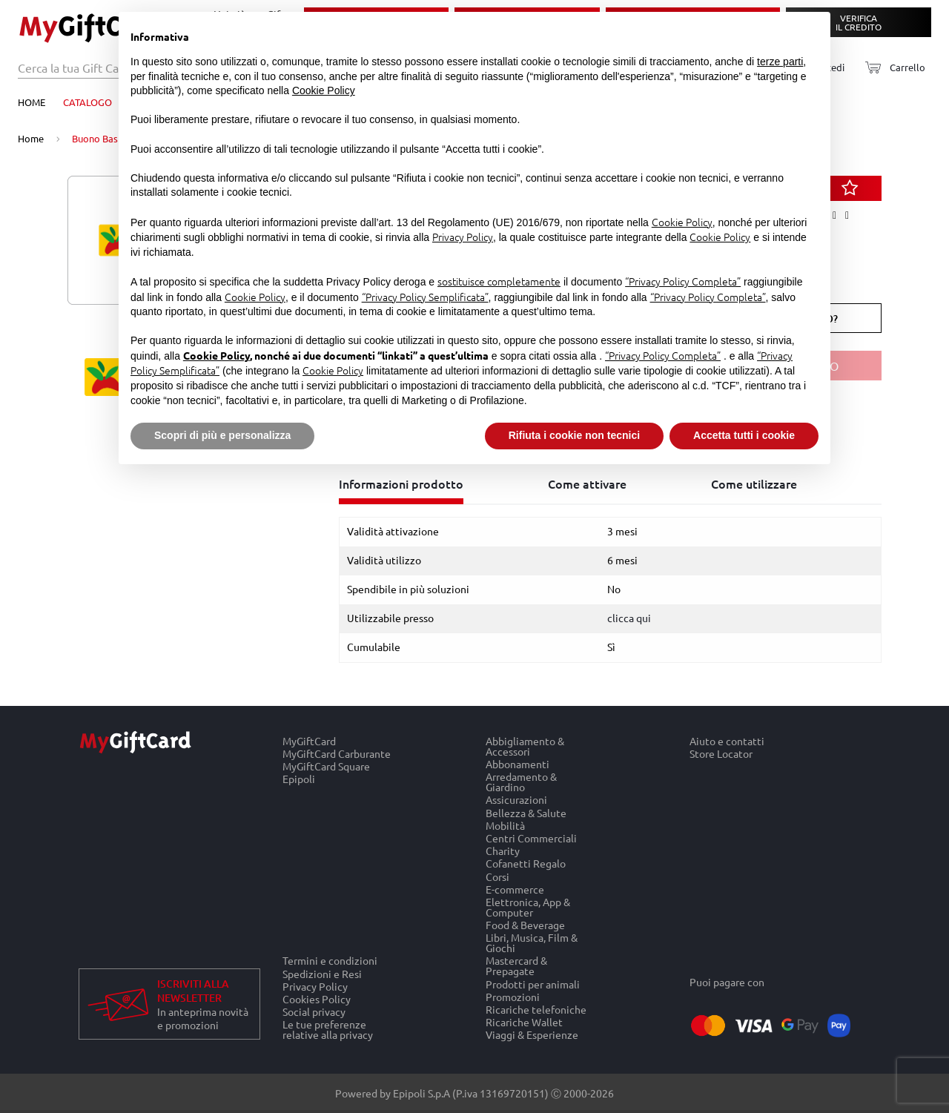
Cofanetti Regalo (526, 863)
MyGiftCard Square (326, 766)
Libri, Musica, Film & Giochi (532, 942)
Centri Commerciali (531, 837)
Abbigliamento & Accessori (525, 746)
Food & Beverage (525, 925)
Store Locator (721, 753)
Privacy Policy (315, 986)
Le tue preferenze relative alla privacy (327, 1030)
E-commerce (515, 888)
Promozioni (513, 996)
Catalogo (87, 102)
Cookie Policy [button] (323, 90)
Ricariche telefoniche (536, 1009)
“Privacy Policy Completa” (683, 281)
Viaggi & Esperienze (532, 1035)
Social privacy (313, 1011)
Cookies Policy (316, 998)
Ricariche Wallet (524, 1022)
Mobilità (505, 825)
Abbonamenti (517, 763)
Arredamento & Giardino (521, 781)
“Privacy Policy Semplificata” (425, 296)
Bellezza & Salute (526, 812)
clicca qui (629, 617)
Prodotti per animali (533, 983)
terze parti (780, 61)
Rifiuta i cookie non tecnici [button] (574, 435)
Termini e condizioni (329, 960)
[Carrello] (890, 68)
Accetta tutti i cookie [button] (744, 435)
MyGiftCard (309, 740)
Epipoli (298, 779)
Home (31, 102)
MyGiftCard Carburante (336, 753)
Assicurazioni (516, 799)
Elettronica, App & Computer (528, 906)
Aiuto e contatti (727, 740)
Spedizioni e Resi (322, 973)
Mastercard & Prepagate (516, 965)
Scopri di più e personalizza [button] (222, 435)
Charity (503, 851)
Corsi (497, 876)
